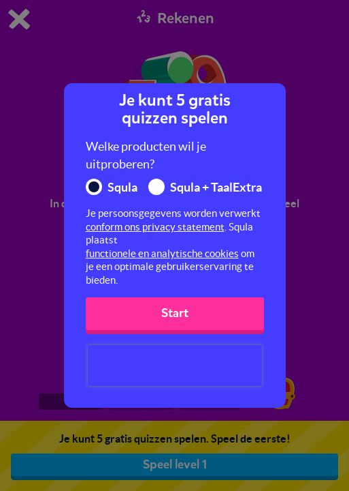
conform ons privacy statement (155, 227)
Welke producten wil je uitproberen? (146, 155)
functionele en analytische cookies (162, 253)
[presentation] (175, 365)
